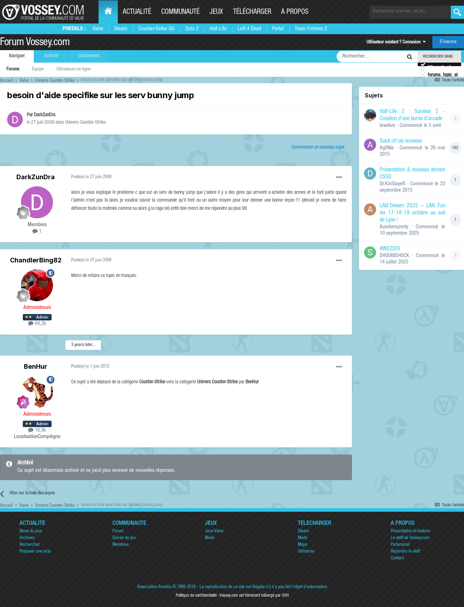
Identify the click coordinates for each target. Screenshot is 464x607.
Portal (278, 29)
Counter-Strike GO (156, 29)
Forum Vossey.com (35, 43)
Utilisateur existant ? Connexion (396, 42)
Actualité (137, 12)
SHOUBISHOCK (394, 256)
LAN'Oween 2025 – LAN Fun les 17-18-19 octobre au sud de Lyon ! (412, 213)
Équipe (38, 69)
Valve (98, 29)
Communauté (180, 12)
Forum (117, 531)
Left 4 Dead (249, 29)
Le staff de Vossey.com (410, 538)
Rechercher (30, 545)
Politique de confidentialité (196, 595)
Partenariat (400, 545)
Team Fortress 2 (311, 29)
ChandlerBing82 (36, 260)
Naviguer (17, 56)
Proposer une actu (35, 551)
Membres (120, 545)
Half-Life (218, 29)
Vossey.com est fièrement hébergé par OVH (254, 595)
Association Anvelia (154, 587)
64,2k (37, 323)
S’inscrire (448, 42)
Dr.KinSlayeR (392, 184)
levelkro (387, 125)
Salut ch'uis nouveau (401, 141)
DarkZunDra (44, 115)
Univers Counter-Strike (85, 122)
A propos (295, 12)
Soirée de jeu (124, 538)
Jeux (216, 12)
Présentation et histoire (410, 531)
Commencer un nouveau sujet (317, 147)
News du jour (31, 531)
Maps (302, 545)
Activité (51, 56)
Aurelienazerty (394, 227)
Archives (27, 538)
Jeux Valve (214, 531)
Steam (120, 29)
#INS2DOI (390, 249)
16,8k (37, 430)
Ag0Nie (387, 148)
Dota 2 (192, 29)
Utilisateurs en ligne (74, 69)
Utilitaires (306, 551)
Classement (88, 56)
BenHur (35, 366)
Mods (209, 538)
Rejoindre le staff (405, 551)
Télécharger (252, 12)
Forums (12, 69)
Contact (397, 558)
